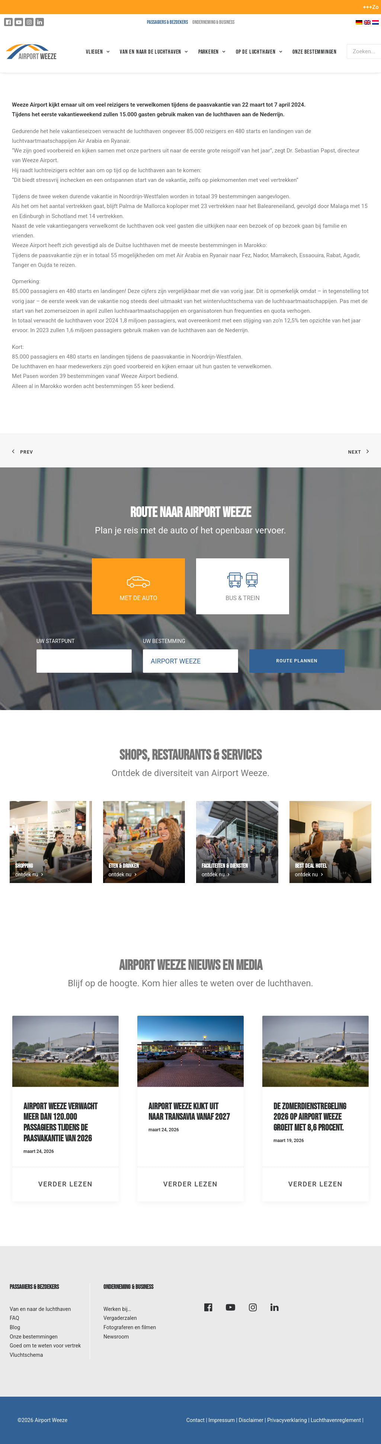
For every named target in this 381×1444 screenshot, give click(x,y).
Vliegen (97, 52)
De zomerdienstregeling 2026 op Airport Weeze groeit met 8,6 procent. (309, 1117)
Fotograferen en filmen (129, 1327)
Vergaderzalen (120, 1318)
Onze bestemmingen (314, 52)
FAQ (14, 1318)
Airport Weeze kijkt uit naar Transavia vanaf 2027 (189, 1112)
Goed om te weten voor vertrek (45, 1346)
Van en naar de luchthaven (40, 1309)
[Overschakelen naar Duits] (359, 22)
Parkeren (211, 52)
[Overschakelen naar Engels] (367, 22)
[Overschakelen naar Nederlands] (375, 22)
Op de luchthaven (259, 52)
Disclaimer (251, 1420)
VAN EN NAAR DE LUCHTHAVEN (154, 52)
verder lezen (65, 1184)
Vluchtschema (26, 1355)
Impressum (221, 1420)
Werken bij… (117, 1309)
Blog (15, 1327)
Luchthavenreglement (336, 1420)
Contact (195, 1420)
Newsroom (116, 1337)
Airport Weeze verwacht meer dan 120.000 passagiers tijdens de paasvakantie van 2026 (60, 1122)
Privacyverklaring (287, 1420)
